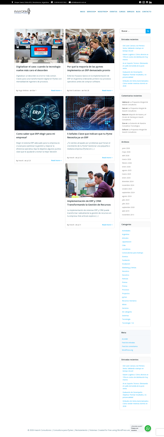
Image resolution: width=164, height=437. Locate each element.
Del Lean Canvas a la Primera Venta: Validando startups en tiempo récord (133, 48)
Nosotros (103, 11)
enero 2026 (126, 167)
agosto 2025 (126, 170)
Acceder (125, 339)
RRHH (124, 304)
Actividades (126, 231)
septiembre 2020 (128, 207)
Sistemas (125, 315)
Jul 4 (79, 225)
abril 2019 (125, 211)
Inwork (20, 160)
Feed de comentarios (130, 346)
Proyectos (126, 293)
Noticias (125, 279)
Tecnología (126, 319)
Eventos (113, 11)
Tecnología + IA (128, 323)
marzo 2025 (126, 174)
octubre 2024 (127, 189)
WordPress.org (127, 350)
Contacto (146, 11)
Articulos (125, 238)
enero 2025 (126, 178)
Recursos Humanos (129, 301)
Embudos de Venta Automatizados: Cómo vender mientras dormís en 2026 (136, 83)
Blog (138, 11)
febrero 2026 (127, 163)
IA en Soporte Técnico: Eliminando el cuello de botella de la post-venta (135, 65)
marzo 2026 (126, 159)
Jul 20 (29, 160)
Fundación (126, 260)
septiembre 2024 (128, 192)
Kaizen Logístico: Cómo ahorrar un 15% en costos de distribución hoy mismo (135, 57)
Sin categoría (127, 312)
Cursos (122, 11)
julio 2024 (125, 200)
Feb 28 (86, 90)
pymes (124, 297)
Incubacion (126, 264)
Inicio (82, 11)
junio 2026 (126, 148)
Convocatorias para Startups (132, 253)
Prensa (124, 282)
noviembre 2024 (128, 185)
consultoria (126, 249)
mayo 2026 (126, 152)
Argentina (125, 234)
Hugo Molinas (23, 90)
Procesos (125, 290)
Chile (124, 245)
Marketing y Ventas (129, 267)
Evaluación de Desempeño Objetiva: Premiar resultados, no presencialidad (134, 74)
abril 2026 (125, 155)
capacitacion (126, 242)
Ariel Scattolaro (75, 90)
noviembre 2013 (128, 215)
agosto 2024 (126, 196)
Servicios (91, 11)
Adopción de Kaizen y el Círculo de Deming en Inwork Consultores (134, 117)
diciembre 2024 (127, 181)
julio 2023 (125, 203)
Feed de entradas (128, 342)
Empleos (130, 11)
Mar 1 (34, 90)
